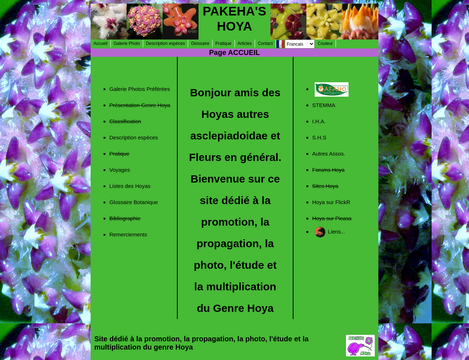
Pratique (223, 43)
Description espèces (165, 43)
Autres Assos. (328, 154)
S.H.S (319, 137)
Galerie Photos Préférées (139, 89)
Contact (265, 43)
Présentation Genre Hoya (139, 105)
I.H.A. (319, 121)
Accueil (101, 43)
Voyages (119, 170)
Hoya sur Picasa (331, 218)
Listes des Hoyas (129, 186)
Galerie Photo (127, 43)
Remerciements (128, 234)
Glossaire (200, 43)
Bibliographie (125, 218)
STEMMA (323, 105)
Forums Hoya (328, 170)
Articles (245, 43)
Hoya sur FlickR (331, 202)
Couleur (325, 43)
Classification (125, 121)
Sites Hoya (325, 186)
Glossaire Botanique (133, 202)
